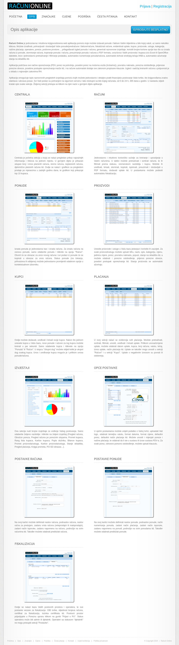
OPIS (32, 16)
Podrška (47, 641)
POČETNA (15, 16)
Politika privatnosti (101, 641)
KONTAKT (130, 16)
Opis (19, 641)
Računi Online (30, 5)
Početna (10, 641)
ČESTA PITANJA (107, 16)
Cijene (37, 641)
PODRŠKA (84, 16)
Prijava (145, 6)
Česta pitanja (59, 641)
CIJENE (66, 16)
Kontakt (71, 641)
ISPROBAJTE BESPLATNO (150, 29)
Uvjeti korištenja (84, 641)
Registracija (162, 6)
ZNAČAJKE (48, 16)
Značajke (28, 641)
